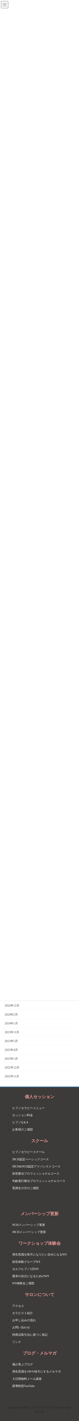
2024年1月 (11, 1023)
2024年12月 (12, 1005)
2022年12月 (12, 1067)
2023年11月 (12, 1032)
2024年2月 (11, 1014)
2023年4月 (11, 1049)
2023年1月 (11, 1058)
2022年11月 (12, 1076)
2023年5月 (11, 1041)
